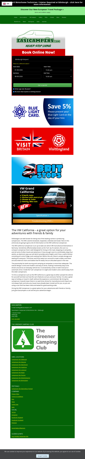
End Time (47, 73)
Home (15, 17)
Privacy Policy (15, 394)
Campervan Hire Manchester (20, 365)
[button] (16, 205)
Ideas (57, 17)
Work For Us (17, 21)
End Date (16, 73)
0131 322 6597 (16, 319)
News (24, 21)
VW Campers (33, 17)
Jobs (13, 399)
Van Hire (44, 21)
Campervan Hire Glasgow (19, 362)
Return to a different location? (21, 63)
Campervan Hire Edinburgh (19, 359)
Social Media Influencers (18, 428)
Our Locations (23, 17)
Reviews (64, 17)
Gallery (40, 17)
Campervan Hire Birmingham (20, 380)
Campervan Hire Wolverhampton (21, 378)
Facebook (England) (17, 417)
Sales (38, 21)
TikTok (14, 412)
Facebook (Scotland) (17, 420)
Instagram (14, 415)
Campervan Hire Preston (19, 375)
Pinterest (14, 423)
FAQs (46, 17)
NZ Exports (31, 21)
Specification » (42, 215)
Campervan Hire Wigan (18, 372)
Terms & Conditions (17, 396)
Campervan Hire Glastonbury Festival (22, 389)
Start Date (16, 66)
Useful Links (15, 404)
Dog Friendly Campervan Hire (20, 436)
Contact (52, 17)
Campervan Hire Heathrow (19, 367)
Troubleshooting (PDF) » (42, 221)
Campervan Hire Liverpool (19, 370)
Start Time (47, 66)
